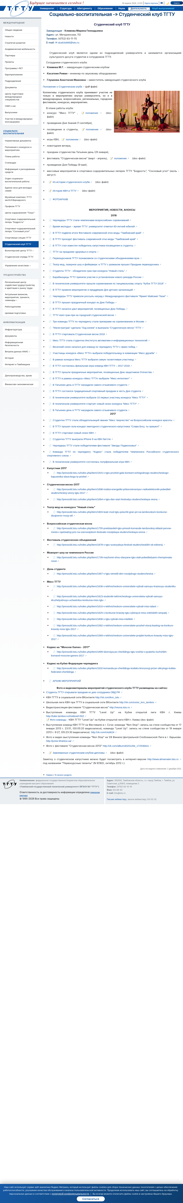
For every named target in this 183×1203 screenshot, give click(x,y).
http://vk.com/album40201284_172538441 (126, 745)
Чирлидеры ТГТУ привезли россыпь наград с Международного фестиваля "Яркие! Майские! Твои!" (109, 296)
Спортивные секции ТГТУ (18, 238)
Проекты (9, 62)
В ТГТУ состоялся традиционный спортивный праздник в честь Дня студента (97, 391)
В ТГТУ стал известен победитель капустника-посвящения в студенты (93, 245)
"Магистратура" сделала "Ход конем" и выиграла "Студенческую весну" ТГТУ (97, 327)
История (9, 358)
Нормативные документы (18, 140)
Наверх (49, 775)
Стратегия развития (15, 43)
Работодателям (13, 306)
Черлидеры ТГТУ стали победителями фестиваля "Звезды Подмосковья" (95, 445)
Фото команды (58, 719)
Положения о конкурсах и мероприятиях (18, 148)
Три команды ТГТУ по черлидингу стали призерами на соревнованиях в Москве (98, 321)
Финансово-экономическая (19, 384)
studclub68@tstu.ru (68, 42)
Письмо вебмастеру (116, 799)
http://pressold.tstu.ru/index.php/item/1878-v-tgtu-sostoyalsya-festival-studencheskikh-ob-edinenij (110, 544)
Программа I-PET (14, 68)
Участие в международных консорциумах (19, 120)
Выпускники (11, 112)
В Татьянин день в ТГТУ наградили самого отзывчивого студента (90, 384)
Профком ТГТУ (12, 206)
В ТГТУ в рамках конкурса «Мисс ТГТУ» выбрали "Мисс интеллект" (91, 378)
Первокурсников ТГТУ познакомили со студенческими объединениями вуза (96, 258)
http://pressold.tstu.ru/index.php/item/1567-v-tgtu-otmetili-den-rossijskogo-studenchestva (105, 573)
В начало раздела (63, 775)
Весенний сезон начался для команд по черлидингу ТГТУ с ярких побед (94, 346)
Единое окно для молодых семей (18, 189)
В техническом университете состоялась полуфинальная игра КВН (91, 461)
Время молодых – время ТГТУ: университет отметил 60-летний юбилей (94, 226)
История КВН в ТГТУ (64, 190)
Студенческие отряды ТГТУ (19, 257)
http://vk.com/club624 (102, 732)
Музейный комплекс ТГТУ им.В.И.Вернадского (18, 198)
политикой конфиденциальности (70, 1193)
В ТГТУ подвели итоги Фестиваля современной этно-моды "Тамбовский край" (97, 232)
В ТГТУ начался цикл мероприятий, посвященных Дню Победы (89, 308)
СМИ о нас (10, 106)
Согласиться (90, 1199)
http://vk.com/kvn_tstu (107, 697)
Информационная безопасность (14, 344)
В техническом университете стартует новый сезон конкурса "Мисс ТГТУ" (95, 403)
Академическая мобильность (20, 49)
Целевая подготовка (15, 313)
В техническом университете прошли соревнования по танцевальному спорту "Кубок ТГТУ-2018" (108, 283)
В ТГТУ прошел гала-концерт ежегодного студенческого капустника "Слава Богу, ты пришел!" (106, 426)
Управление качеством (17, 265)
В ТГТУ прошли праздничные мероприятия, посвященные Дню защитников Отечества (102, 372)
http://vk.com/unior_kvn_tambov (136, 702)
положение (91, 113)
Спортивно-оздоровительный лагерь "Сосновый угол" (20, 230)
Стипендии (10, 163)
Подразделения (13, 81)
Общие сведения (13, 30)
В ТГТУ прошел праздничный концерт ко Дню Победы (83, 302)
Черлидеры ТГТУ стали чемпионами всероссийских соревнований (91, 220)
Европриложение (14, 74)
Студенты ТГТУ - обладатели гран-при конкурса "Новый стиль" (89, 270)
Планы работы (12, 156)
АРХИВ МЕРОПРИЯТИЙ (67, 680)
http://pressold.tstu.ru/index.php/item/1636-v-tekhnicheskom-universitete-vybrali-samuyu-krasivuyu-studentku (116, 586)
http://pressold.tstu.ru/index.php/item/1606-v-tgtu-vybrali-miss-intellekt (95, 619)
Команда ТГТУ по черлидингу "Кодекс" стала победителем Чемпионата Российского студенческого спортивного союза (113, 453)
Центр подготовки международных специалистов (14, 97)
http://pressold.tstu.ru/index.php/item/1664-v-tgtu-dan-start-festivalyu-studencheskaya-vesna (107, 499)
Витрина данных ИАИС (16, 351)
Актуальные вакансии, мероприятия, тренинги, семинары (17, 297)
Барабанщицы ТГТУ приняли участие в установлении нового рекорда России (97, 277)
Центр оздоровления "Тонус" (20, 213)
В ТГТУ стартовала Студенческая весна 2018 (79, 334)
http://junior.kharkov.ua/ (59, 740)
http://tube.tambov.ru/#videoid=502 (65, 716)
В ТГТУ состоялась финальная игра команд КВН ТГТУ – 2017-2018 (91, 365)
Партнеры (10, 55)
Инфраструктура (13, 329)
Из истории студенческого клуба (71, 182)
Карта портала (151, 3)
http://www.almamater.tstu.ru (162, 759)
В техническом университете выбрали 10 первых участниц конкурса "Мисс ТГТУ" (99, 397)
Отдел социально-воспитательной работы (17, 180)
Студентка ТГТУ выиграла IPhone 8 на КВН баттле (82, 439)
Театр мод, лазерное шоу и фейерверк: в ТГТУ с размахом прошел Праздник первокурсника (106, 264)
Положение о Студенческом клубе (62, 86)
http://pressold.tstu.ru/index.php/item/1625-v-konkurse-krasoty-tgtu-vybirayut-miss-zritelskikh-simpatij (112, 612)
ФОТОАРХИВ (60, 199)
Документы (11, 87)
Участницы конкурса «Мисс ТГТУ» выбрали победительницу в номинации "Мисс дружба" (104, 353)
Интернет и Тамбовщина (17, 364)
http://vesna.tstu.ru (120, 707)
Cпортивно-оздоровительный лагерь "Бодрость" (20, 220)
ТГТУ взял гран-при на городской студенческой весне (83, 315)
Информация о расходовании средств (20, 170)
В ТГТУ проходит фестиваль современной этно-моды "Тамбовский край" (94, 239)
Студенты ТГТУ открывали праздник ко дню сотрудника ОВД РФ (83, 692)
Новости (9, 36)
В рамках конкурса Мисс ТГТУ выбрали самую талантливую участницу (93, 359)
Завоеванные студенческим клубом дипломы (79, 752)
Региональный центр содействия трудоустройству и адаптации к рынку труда (20, 285)
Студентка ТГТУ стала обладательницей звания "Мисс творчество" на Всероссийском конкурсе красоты (112, 420)
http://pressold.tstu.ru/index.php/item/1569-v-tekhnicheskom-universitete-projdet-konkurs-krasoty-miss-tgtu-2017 (112, 637)
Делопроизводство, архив (18, 375)
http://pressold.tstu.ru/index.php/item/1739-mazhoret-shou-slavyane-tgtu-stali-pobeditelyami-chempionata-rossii (112, 559)
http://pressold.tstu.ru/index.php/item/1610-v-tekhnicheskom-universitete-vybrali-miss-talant (106, 606)
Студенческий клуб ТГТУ (147, 14)
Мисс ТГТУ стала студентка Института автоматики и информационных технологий (100, 340)
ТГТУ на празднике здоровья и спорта (74, 251)
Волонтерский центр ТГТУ (18, 250)
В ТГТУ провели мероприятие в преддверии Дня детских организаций (93, 289)
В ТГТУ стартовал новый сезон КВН (73, 432)
